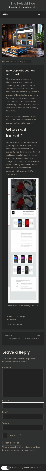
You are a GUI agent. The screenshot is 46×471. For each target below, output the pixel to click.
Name (5, 401)
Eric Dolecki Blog (23, 3)
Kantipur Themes (33, 467)
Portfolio (12, 320)
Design (22, 316)
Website (5, 423)
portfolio (17, 116)
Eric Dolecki (11, 61)
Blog (11, 316)
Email (5, 412)
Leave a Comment (15, 324)
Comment (7, 367)
